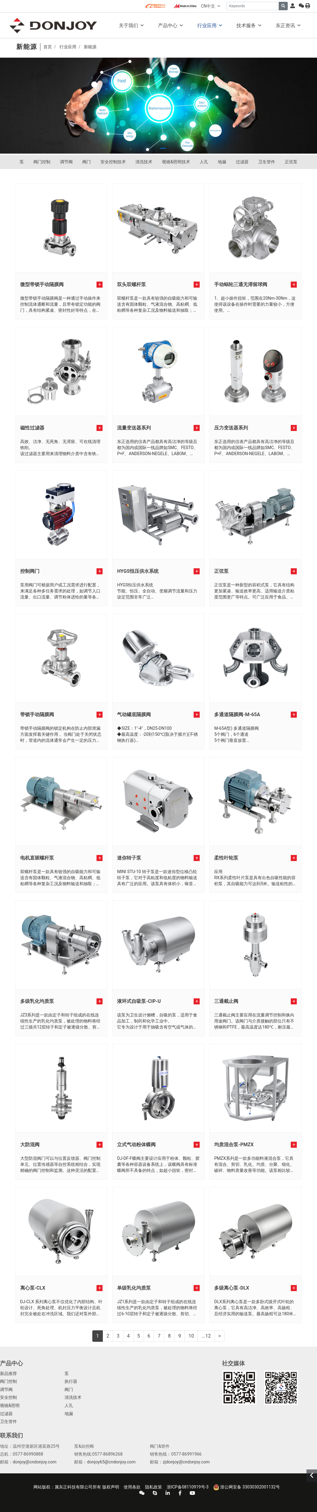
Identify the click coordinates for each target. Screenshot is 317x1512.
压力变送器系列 (231, 428)
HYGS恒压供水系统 (138, 571)
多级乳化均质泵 (37, 1001)
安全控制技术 (113, 161)
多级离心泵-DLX (231, 1288)
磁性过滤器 (32, 428)
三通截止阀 (226, 1001)
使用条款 (132, 1487)
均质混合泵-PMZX (234, 1144)
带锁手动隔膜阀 (37, 714)
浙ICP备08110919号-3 (187, 1487)
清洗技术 (143, 161)
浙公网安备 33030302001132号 (246, 1487)
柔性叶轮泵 (226, 858)
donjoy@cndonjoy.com (34, 1462)
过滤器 (242, 161)
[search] (283, 6)
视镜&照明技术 (176, 161)
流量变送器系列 (134, 428)
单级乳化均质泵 (134, 1288)
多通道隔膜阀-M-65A (237, 714)
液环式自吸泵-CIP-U (139, 1001)
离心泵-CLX (33, 1288)
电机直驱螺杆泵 (37, 858)
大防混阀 (30, 1144)
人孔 (204, 161)
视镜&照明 (10, 1405)
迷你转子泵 (129, 858)
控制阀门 (30, 571)
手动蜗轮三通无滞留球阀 (240, 284)
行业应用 (207, 25)
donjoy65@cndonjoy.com (111, 1462)
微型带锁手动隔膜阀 (42, 284)
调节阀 (66, 161)
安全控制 (8, 1397)
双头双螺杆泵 (131, 284)
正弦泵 (291, 161)
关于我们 (128, 25)
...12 (206, 1336)
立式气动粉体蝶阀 (136, 1144)
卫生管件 (266, 161)
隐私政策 (153, 1487)
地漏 (222, 161)
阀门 (86, 161)
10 (191, 1336)
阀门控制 (41, 161)
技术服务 (246, 25)
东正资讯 (285, 25)
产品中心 (167, 25)
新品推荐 (8, 1373)
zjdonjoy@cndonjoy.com (186, 1462)
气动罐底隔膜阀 (134, 714)
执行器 (71, 1381)
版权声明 (110, 1487)
